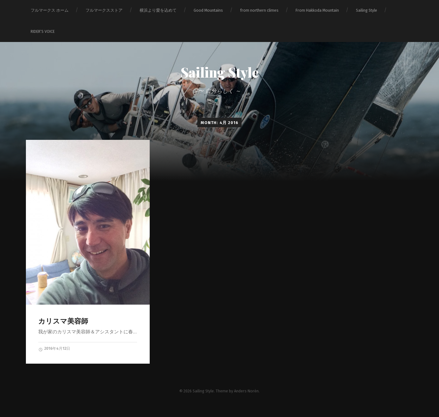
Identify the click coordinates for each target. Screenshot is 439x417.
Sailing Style (366, 10)
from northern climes (259, 10)
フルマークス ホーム (50, 10)
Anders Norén (246, 391)
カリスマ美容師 (63, 321)
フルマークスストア (104, 10)
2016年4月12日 (54, 348)
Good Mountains (208, 10)
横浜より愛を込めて (158, 10)
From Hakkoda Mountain (317, 10)
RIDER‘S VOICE (43, 31)
